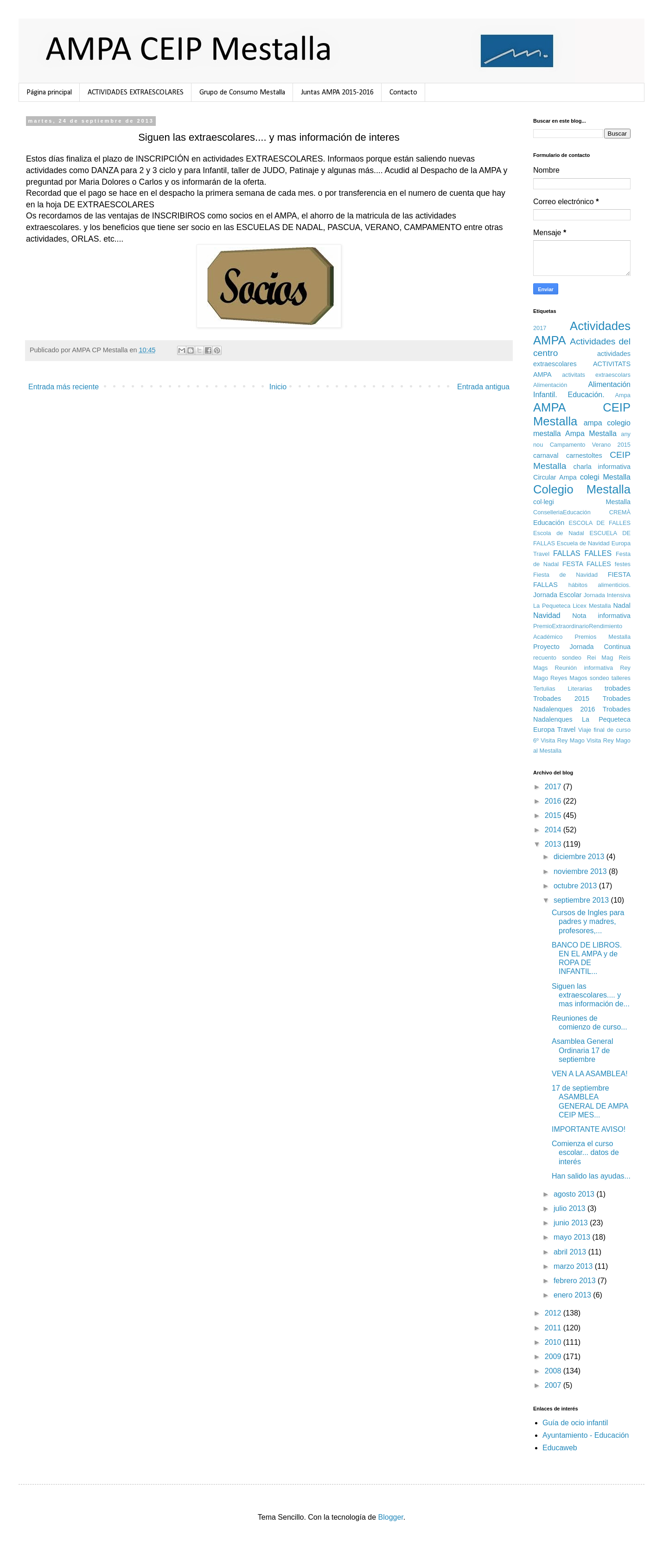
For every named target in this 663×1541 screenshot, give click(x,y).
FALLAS (566, 553)
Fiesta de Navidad (565, 574)
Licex (579, 605)
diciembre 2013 (580, 857)
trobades (618, 688)
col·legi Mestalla (582, 501)
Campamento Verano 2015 (590, 444)
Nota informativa (601, 615)
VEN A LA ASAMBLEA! (590, 1074)
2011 (554, 1328)
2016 (554, 801)
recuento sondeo (557, 657)
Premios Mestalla (602, 636)
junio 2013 (572, 1223)
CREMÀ (620, 512)
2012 (554, 1313)
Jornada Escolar (557, 595)
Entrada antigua (483, 387)
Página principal (49, 92)
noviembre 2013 (581, 871)
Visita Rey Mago (563, 740)
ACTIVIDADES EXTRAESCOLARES (136, 92)
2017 (539, 327)
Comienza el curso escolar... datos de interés (585, 1152)
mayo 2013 (573, 1237)
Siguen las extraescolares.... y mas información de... (591, 995)
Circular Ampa (555, 477)
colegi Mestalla (605, 477)
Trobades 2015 (561, 698)
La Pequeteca (551, 605)
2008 (554, 1371)
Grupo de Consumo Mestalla (242, 92)
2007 (554, 1385)
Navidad (547, 615)
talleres (621, 677)
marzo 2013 (574, 1266)
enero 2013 (573, 1295)
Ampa (623, 395)
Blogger (390, 1517)
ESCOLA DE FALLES (599, 522)
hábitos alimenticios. (599, 584)
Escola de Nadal (558, 533)
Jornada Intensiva (607, 595)
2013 (554, 844)
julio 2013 (570, 1208)
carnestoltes (584, 455)
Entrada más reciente (63, 387)
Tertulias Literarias (562, 688)
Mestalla (600, 605)
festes (623, 564)
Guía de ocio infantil (575, 1423)
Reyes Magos (568, 677)
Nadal (622, 605)
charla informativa (602, 466)
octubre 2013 (576, 886)
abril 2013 (571, 1252)
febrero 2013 (576, 1281)
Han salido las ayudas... (591, 1176)
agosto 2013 (575, 1194)
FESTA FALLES (586, 564)
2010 (554, 1342)
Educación (548, 522)
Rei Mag (600, 657)
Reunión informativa (584, 667)
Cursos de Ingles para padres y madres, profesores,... (588, 921)
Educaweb (559, 1448)
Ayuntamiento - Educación (585, 1435)
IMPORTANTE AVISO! (588, 1129)
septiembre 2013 (582, 900)
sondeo (599, 677)
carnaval (545, 455)
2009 (554, 1356)
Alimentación (550, 384)
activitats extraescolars (596, 374)
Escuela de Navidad (583, 543)
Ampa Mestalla (591, 433)
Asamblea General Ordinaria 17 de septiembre (582, 1050)
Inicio (278, 387)
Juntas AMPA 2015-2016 (337, 92)
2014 (554, 830)
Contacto (403, 92)
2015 (554, 815)
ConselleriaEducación (562, 512)
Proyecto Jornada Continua (582, 646)
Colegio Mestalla (582, 489)
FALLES (598, 553)
